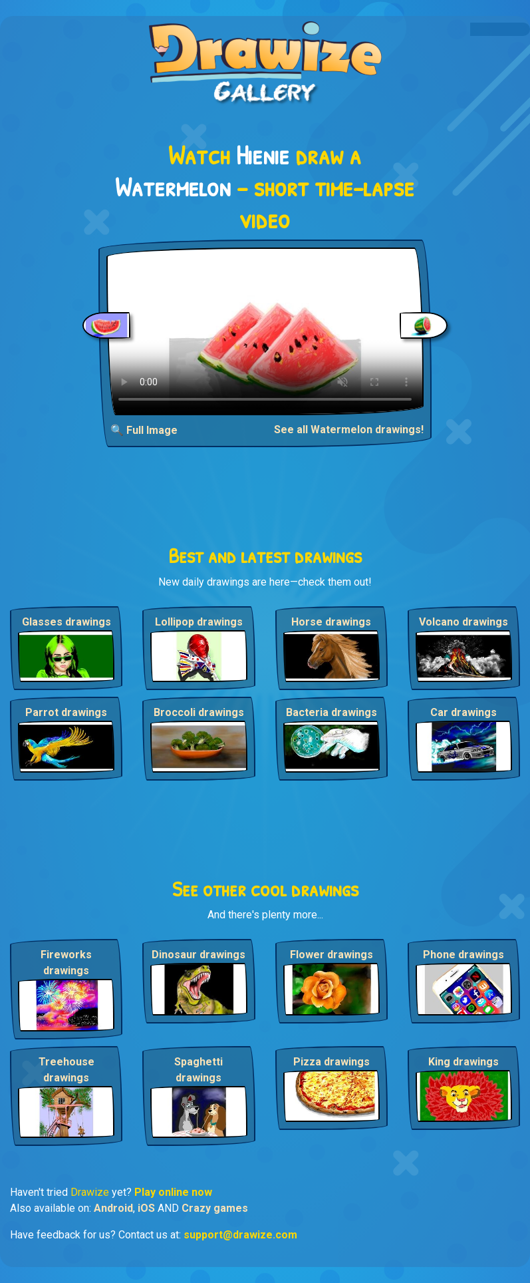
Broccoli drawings (199, 712)
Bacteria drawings (331, 712)
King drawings (463, 1061)
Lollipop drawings (199, 622)
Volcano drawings (463, 622)
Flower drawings (331, 954)
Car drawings (463, 712)
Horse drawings (331, 622)
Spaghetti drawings (198, 1069)
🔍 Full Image (144, 430)
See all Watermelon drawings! (349, 429)
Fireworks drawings (66, 962)
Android (113, 1208)
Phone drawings (463, 954)
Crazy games (215, 1208)
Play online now (173, 1192)
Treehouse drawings (66, 1069)
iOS (146, 1208)
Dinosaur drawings (198, 954)
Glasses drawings (66, 622)
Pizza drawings (331, 1061)
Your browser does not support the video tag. (265, 331)
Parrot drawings (66, 712)
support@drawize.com (240, 1234)
